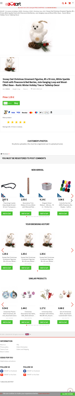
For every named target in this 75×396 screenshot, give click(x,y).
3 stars (17, 122)
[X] (1, 393)
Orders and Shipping (23, 350)
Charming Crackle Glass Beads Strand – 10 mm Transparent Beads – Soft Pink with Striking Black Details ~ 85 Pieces (9, 205)
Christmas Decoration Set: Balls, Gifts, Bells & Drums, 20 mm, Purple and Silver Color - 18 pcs (28, 314)
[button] (26, 216)
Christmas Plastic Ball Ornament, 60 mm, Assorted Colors (9, 314)
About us (3, 345)
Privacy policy (4, 348)
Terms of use (4, 350)
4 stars (20, 122)
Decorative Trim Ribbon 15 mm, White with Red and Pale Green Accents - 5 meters (28, 205)
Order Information (22, 348)
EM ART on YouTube (8, 375)
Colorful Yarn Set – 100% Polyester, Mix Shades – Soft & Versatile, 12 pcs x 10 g (65, 205)
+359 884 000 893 (51, 7)
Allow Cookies (67, 394)
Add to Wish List (36, 89)
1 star (9, 122)
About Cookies (4, 352)
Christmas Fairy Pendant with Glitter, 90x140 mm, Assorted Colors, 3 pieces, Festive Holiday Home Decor (47, 314)
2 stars (13, 122)
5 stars (24, 122)
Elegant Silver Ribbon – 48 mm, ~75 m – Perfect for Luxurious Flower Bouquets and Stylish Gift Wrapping (47, 205)
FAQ (18, 345)
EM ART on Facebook (8, 371)
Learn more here (45, 393)
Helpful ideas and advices (8, 362)
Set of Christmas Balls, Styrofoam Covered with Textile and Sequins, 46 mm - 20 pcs (65, 314)
